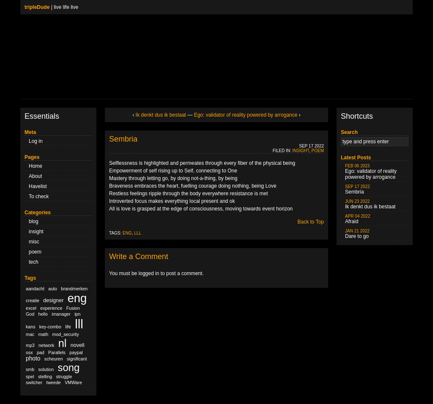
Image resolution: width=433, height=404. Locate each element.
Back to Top (311, 222)
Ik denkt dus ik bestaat (161, 115)
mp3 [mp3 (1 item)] (30, 345)
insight (36, 232)
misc (34, 242)
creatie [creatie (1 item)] (32, 300)
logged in (149, 273)
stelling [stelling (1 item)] (45, 376)
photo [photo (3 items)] (33, 358)
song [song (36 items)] (69, 367)
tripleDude (37, 7)
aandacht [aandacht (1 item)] (35, 288)
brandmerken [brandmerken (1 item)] (74, 288)
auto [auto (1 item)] (52, 288)
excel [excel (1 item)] (31, 308)
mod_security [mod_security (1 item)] (65, 334)
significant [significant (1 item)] (77, 358)
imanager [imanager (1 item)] (61, 314)
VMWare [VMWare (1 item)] (73, 382)
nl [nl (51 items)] (62, 343)
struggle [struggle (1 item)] (64, 376)
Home (35, 166)
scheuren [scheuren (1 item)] (53, 358)
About (35, 176)
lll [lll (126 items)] (79, 324)
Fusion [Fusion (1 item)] (73, 308)
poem (35, 252)
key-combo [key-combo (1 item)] (50, 326)
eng (127, 233)
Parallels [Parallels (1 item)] (57, 352)
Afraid (357, 219)
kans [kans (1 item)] (31, 326)
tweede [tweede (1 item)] (53, 382)
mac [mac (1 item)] (30, 334)
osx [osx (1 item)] (29, 352)
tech (33, 262)
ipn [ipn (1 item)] (77, 314)
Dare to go (357, 234)
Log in (36, 141)
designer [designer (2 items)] (53, 300)
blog (33, 221)
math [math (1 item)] (43, 334)
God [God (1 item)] (30, 314)
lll (137, 233)
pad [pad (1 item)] (40, 352)
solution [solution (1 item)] (46, 369)
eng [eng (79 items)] (77, 298)
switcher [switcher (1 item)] (34, 382)
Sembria (123, 139)
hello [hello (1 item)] (43, 314)
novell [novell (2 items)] (78, 345)
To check (39, 196)
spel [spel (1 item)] (30, 376)
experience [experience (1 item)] (51, 308)
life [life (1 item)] (68, 326)
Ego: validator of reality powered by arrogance (246, 115)
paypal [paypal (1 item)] (75, 352)
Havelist (38, 186)
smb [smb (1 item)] (30, 369)
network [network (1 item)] (46, 345)
